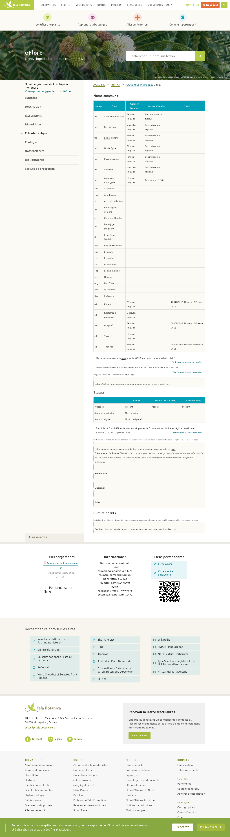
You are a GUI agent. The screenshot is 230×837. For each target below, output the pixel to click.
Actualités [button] (48, 5)
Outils (77, 760)
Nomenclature (34, 151)
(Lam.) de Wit (174, 76)
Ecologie (31, 142)
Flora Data (31, 775)
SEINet (99, 679)
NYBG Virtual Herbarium (170, 654)
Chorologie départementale (143, 780)
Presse (181, 817)
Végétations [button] (84, 5)
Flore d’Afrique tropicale (140, 800)
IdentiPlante (80, 790)
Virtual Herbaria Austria (170, 671)
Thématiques (33, 760)
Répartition (33, 124)
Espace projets (134, 765)
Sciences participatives (38, 805)
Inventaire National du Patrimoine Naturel (49, 641)
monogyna (44, 91)
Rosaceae (65, 91)
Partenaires (184, 783)
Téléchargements (187, 770)
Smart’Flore (80, 810)
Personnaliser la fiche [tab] (58, 590)
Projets (131, 760)
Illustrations (33, 115)
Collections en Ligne (85, 775)
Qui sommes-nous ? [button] (160, 5)
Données (183, 760)
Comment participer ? (182, 24)
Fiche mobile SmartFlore (163, 573)
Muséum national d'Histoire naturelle (52, 658)
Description (33, 106)
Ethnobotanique (36, 133)
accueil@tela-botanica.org (40, 727)
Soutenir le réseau (188, 788)
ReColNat (41, 667)
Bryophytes (132, 775)
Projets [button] (116, 5)
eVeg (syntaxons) (83, 785)
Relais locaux (33, 800)
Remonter (37, 537)
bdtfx (115, 84)
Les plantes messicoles (39, 790)
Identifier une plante (47, 24)
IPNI (98, 647)
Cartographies (186, 807)
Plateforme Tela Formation (89, 800)
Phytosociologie (34, 795)
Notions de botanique (139, 805)
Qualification (185, 765)
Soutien (182, 778)
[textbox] (160, 56)
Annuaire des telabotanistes (90, 765)
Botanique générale (138, 770)
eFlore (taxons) (82, 780)
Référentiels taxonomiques (89, 805)
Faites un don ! (210, 5)
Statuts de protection (40, 169)
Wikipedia (161, 639)
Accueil (99, 84)
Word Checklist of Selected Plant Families (55, 676)
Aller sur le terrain (138, 24)
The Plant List (103, 639)
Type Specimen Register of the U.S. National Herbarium (174, 663)
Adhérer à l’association (191, 793)
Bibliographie (34, 160)
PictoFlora (79, 795)
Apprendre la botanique (92, 24)
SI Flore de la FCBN (46, 650)
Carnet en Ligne (83, 770)
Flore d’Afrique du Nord (140, 790)
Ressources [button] (134, 5)
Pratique (183, 802)
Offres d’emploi (186, 812)
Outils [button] (101, 5)
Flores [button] (65, 5)
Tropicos (100, 654)
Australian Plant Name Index (113, 661)
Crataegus (31, 91)
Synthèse (31, 98)
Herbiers (30, 780)
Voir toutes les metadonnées (187, 362)
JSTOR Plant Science (168, 647)
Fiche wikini (163, 564)
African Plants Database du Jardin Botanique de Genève (112, 670)
